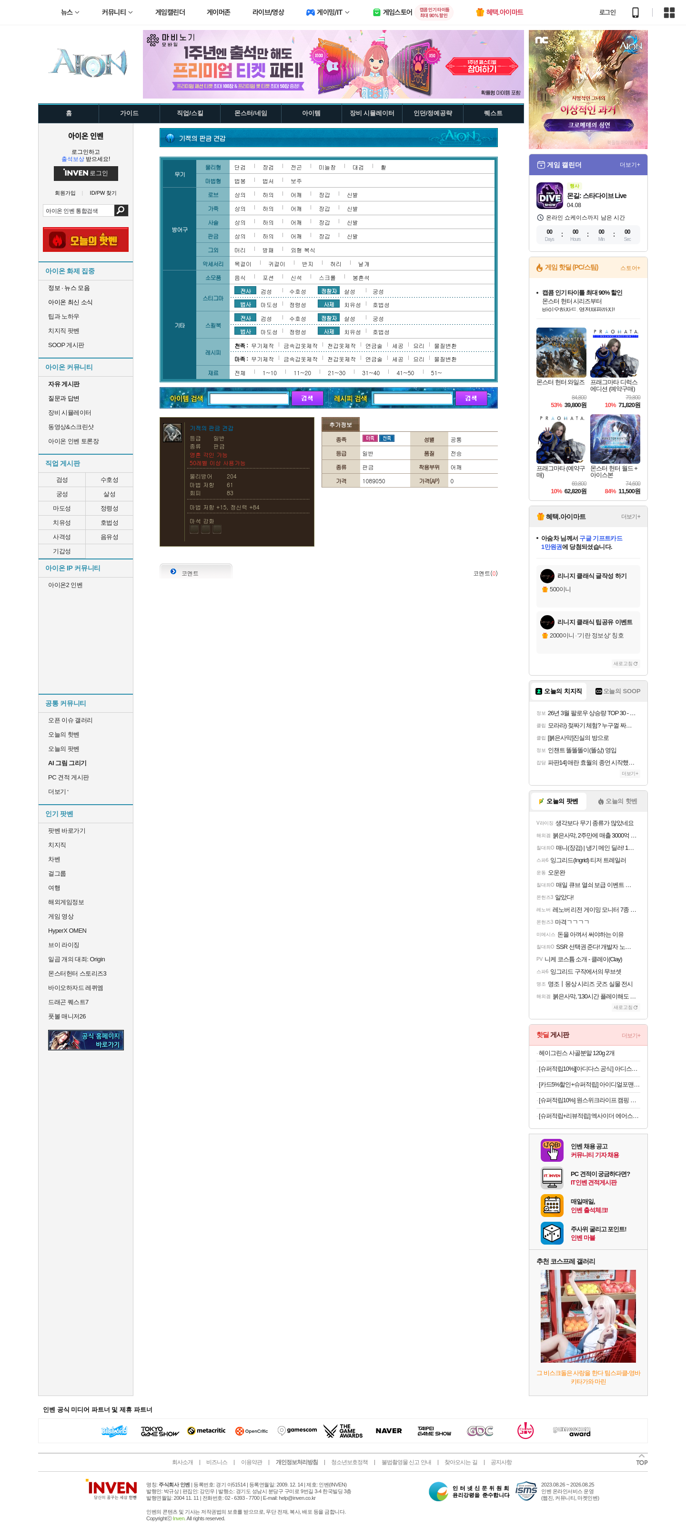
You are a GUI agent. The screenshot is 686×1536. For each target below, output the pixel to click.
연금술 (374, 345)
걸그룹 (57, 873)
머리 (240, 250)
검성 (62, 479)
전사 (245, 290)
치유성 (62, 522)
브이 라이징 (64, 945)
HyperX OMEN (67, 931)
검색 (121, 210)
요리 (418, 345)
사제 (328, 304)
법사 (245, 304)
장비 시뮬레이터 (69, 412)
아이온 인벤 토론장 (73, 441)
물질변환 (445, 345)
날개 (364, 263)
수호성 (110, 479)
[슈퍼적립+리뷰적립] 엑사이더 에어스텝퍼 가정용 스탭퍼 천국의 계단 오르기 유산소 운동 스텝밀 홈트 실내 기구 (589, 1115)
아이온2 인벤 (65, 585)
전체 (240, 373)
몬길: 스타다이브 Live (596, 195)
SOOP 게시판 (66, 345)
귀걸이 (276, 263)
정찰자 (329, 290)
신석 (296, 277)
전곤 (296, 167)
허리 (336, 263)
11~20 (302, 373)
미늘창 (327, 167)
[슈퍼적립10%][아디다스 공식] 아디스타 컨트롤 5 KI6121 (589, 1068)
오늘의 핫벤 (64, 734)
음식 (240, 277)
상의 (240, 194)
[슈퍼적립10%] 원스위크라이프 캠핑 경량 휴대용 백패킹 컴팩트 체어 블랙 (589, 1100)
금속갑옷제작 (300, 345)
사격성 (62, 536)
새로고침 (623, 663)
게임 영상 (60, 916)
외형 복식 (303, 250)
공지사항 (501, 1462)
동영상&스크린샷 (71, 427)
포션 (268, 277)
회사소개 (182, 1462)
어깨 (296, 194)
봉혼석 (361, 277)
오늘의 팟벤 (64, 749)
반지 (307, 263)
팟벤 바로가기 (66, 831)
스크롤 (327, 277)
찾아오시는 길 (460, 1462)
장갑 (324, 194)
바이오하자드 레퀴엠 (75, 988)
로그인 (607, 12)
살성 (109, 494)
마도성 (62, 508)
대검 (358, 167)
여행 (54, 888)
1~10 (269, 373)
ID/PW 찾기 (103, 193)
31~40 (371, 373)
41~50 (405, 373)
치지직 (57, 845)
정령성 (110, 508)
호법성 (110, 522)
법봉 (240, 181)
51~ (436, 373)
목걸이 (243, 263)
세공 (398, 345)
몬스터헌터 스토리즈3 (77, 973)
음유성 (110, 536)
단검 (240, 167)
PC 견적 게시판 (68, 777)
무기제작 (262, 345)
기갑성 (62, 551)
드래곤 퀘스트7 (68, 1002)
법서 (268, 181)
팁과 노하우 (64, 316)
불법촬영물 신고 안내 (406, 1462)
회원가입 (65, 193)
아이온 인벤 (85, 136)
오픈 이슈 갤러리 (70, 720)
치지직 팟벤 (64, 331)
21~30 (336, 373)
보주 (296, 181)
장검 (268, 167)
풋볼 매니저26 (67, 1016)
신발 (352, 194)
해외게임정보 (66, 902)
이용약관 (251, 1462)
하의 (268, 194)
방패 (268, 250)
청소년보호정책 (349, 1462)
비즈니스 (216, 1462)
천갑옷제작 (341, 345)
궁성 (62, 494)
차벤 (54, 859)
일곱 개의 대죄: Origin (76, 959)
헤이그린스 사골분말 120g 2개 (577, 1053)
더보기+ (630, 165)
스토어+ (630, 268)
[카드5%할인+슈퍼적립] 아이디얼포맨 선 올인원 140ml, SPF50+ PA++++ (589, 1084)
